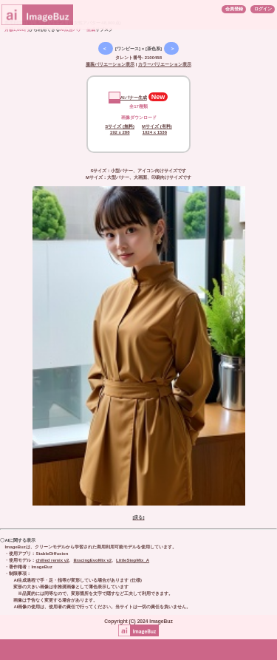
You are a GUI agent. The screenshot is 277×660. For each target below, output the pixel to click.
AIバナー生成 (128, 97)
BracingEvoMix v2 (92, 560)
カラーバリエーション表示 (164, 64)
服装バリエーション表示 (110, 64)
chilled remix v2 (52, 560)
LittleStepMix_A (132, 560)
